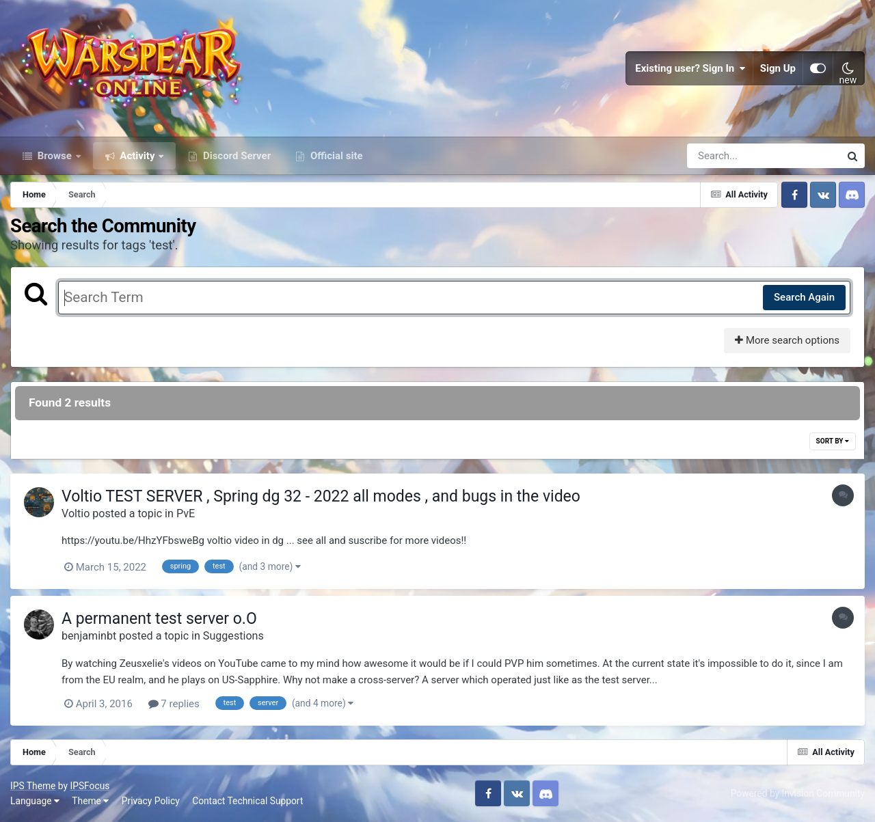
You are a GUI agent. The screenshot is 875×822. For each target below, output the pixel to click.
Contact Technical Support (247, 800)
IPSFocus (89, 785)
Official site (335, 156)
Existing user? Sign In (690, 68)
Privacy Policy (151, 800)
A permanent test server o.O (159, 618)
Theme (90, 800)
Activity (138, 156)
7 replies (174, 704)
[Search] (724, 155)
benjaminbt (89, 635)
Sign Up (778, 68)
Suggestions (233, 635)
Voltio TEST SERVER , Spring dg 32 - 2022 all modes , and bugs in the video (321, 496)
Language (34, 800)
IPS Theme (32, 785)
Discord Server (235, 156)
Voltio (76, 513)
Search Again (804, 297)
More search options (787, 340)
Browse (55, 156)
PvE (185, 513)
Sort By (832, 441)
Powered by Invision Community (798, 793)
